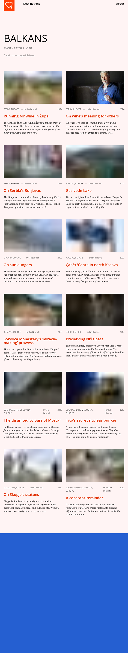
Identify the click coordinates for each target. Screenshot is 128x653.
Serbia (7, 109)
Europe (15, 109)
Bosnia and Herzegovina (17, 409)
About (120, 3)
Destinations (31, 3)
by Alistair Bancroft (107, 489)
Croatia (8, 257)
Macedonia (9, 487)
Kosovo (70, 183)
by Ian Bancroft (31, 109)
